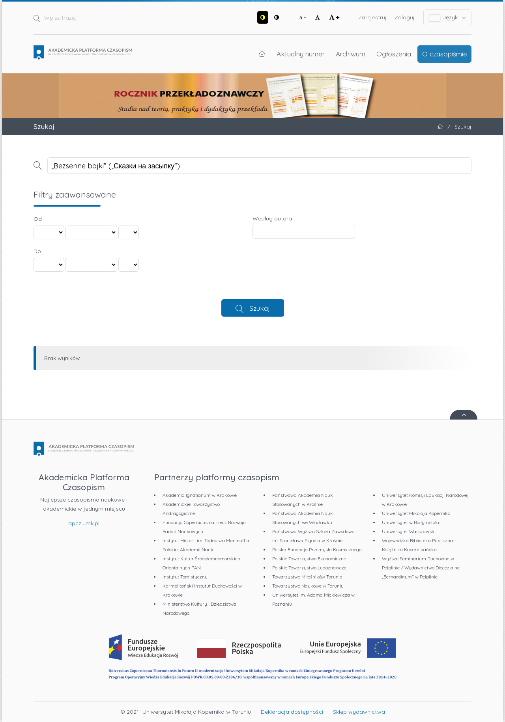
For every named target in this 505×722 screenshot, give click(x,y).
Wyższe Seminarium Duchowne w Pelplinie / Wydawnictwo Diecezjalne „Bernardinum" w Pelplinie (421, 568)
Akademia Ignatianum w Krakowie (200, 495)
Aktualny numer (301, 53)
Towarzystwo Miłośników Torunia (307, 577)
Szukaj (259, 308)
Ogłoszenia (393, 53)
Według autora (272, 218)
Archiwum (350, 53)
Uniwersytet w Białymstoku (411, 522)
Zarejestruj (372, 17)
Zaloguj (405, 17)
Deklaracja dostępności (292, 711)
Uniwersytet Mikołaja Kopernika (416, 513)
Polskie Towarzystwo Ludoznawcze (309, 568)
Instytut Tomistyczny (185, 577)
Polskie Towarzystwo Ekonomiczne (309, 559)
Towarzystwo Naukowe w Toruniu (308, 586)
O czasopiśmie (444, 53)
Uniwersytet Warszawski (409, 531)
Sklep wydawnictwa (359, 711)
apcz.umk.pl (83, 523)
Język (447, 17)
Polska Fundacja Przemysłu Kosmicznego (316, 549)
